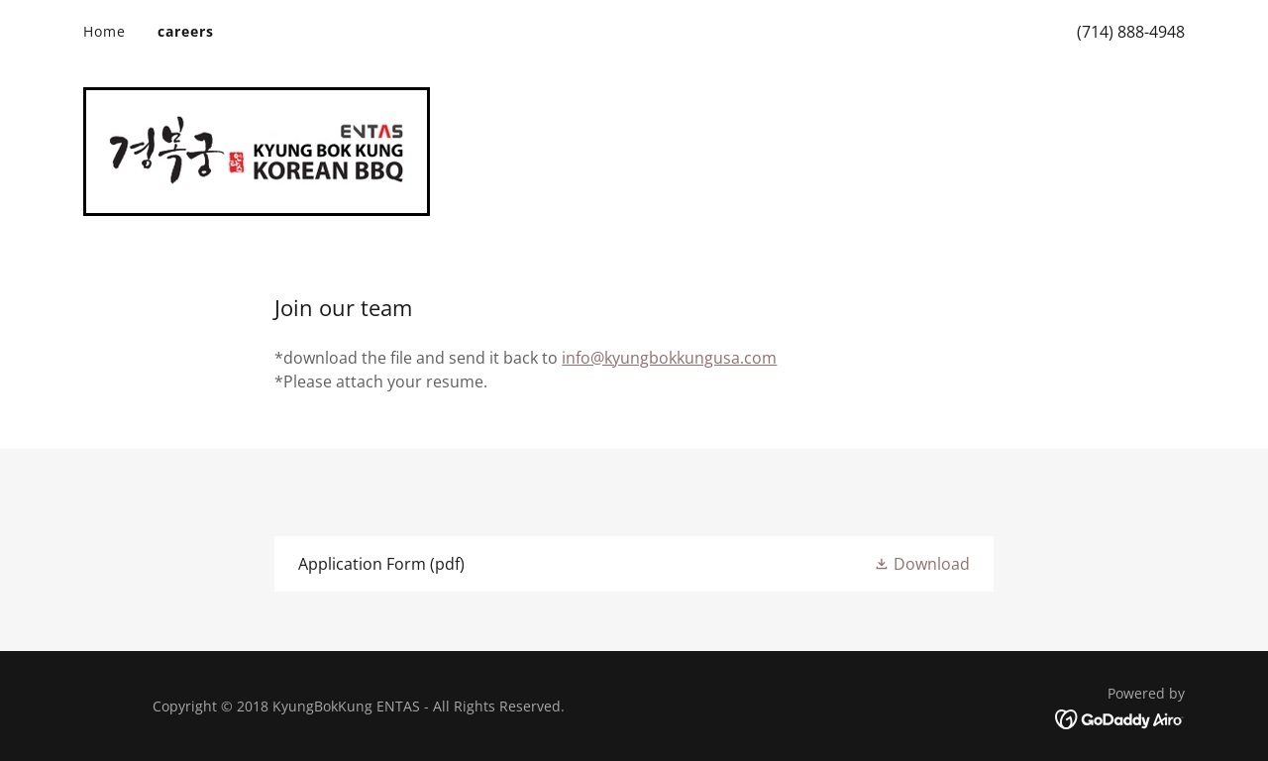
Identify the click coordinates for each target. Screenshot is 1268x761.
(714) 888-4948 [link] (1131, 32)
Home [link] (104, 31)
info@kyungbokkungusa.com (669, 358)
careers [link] (186, 31)
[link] (256, 150)
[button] (922, 564)
